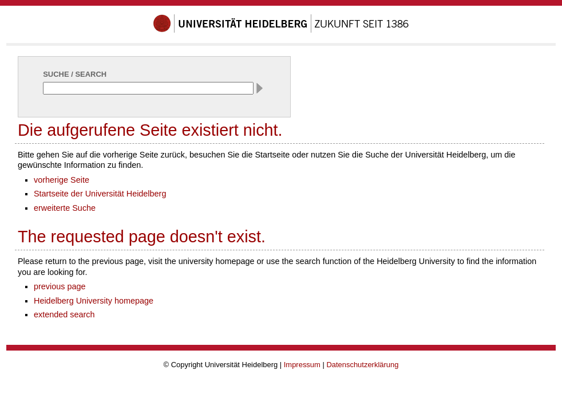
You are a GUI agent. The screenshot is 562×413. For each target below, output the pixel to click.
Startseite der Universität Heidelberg (100, 193)
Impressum (302, 364)
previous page (60, 286)
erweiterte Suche (65, 208)
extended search (64, 314)
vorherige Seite (61, 179)
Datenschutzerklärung (362, 364)
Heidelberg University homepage (93, 300)
